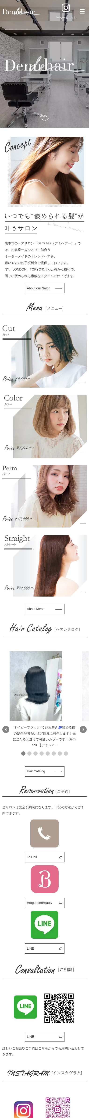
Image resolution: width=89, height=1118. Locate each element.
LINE (30, 948)
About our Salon (38, 288)
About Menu (36, 609)
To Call (32, 857)
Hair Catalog (36, 771)
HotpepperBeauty (39, 903)
